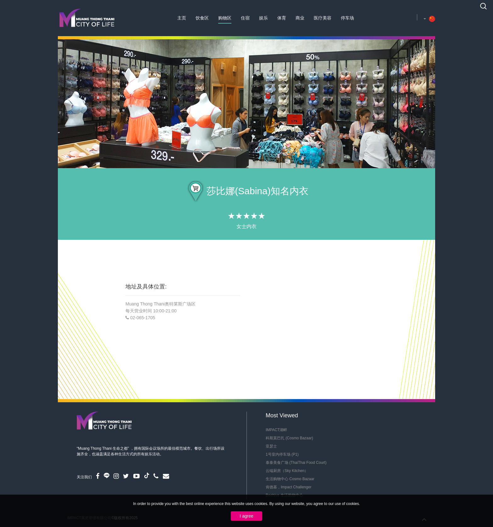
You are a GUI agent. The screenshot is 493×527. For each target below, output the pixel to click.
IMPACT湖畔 (276, 430)
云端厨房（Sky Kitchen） (287, 471)
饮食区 (202, 17)
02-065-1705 (142, 317)
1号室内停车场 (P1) (282, 454)
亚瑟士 (271, 446)
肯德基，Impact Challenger (288, 487)
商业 (300, 17)
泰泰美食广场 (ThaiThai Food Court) (296, 462)
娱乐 (263, 17)
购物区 (224, 17)
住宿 (245, 17)
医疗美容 (322, 17)
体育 (281, 17)
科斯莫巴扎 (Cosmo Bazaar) (289, 438)
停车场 (347, 17)
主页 (181, 17)
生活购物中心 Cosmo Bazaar (290, 479)
